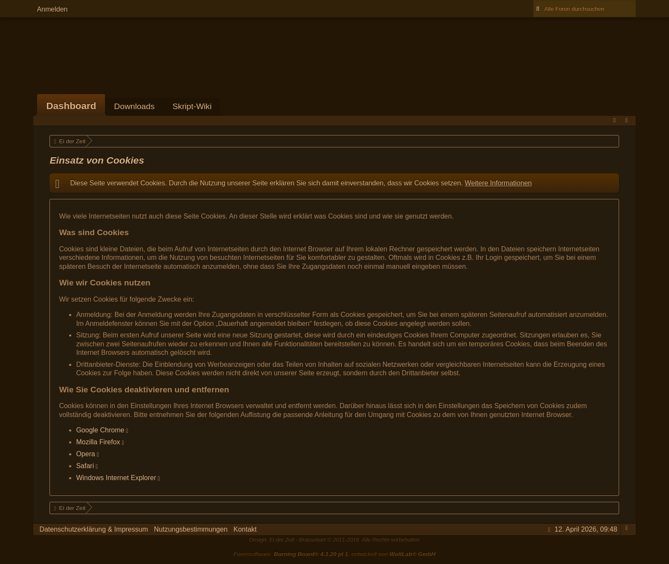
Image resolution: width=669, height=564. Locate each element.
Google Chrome (100, 430)
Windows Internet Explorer (116, 477)
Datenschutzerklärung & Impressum (93, 529)
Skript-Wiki (192, 106)
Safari (85, 465)
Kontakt (244, 529)
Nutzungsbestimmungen (191, 529)
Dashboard (71, 106)
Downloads (134, 106)
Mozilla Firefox (98, 442)
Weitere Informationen (498, 183)
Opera (85, 454)
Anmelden (52, 9)
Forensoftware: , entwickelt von (334, 554)
